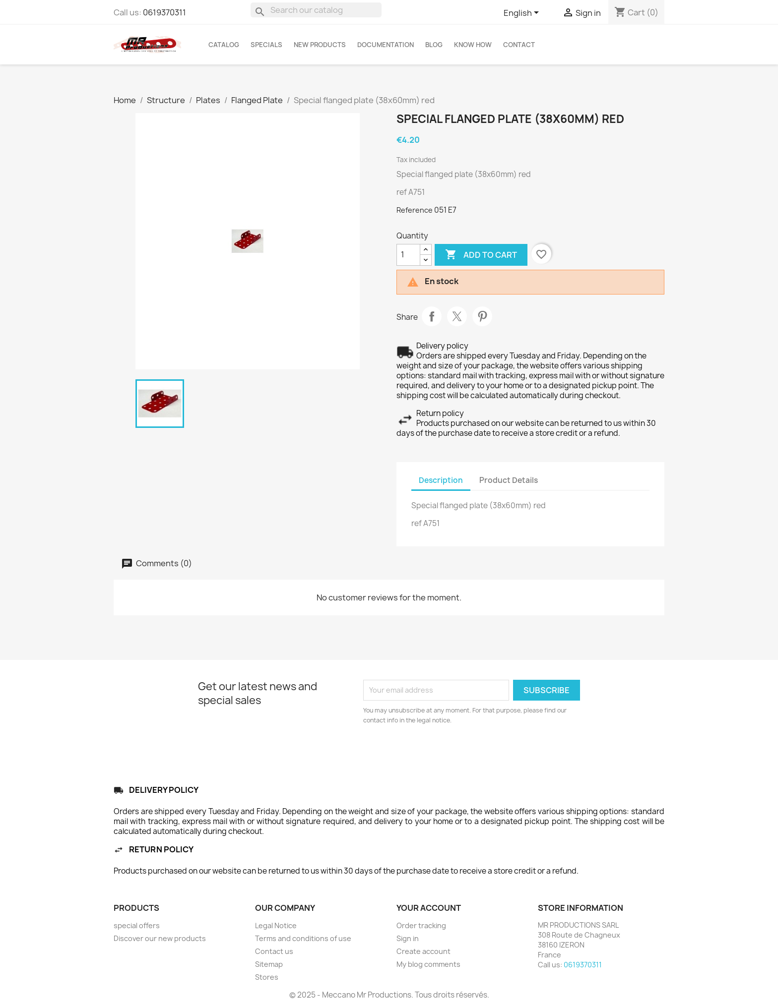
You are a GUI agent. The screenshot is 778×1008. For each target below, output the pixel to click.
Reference (414, 210)
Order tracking (421, 925)
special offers (137, 925)
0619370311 (164, 12)
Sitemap (269, 964)
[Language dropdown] (523, 13)
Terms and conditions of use (303, 938)
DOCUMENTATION (385, 44)
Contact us (274, 951)
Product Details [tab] (508, 480)
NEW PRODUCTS (320, 44)
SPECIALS (266, 44)
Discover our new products (160, 938)
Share (432, 316)
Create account (423, 951)
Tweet (457, 316)
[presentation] (446, 752)
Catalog (223, 44)
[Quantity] (408, 255)
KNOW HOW (473, 44)
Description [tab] (441, 480)
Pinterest (482, 316)
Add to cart (481, 254)
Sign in (407, 938)
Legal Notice (276, 925)
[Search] (316, 9)
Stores (266, 977)
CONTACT (519, 44)
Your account (428, 907)
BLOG (434, 44)
